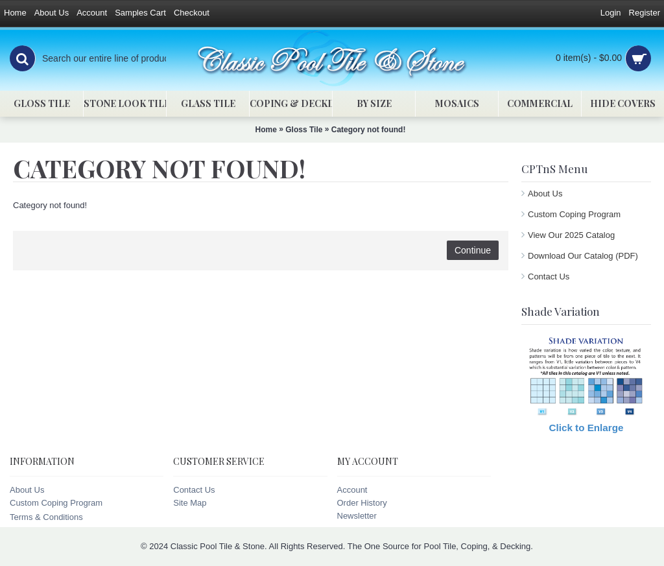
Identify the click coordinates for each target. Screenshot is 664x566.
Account (352, 490)
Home (266, 129)
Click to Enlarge (586, 427)
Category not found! (368, 129)
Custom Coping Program (574, 214)
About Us (545, 193)
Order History (362, 503)
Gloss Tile (303, 129)
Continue (473, 250)
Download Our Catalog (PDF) (583, 256)
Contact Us (548, 276)
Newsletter (357, 516)
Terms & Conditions (46, 517)
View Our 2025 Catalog (571, 235)
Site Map (189, 503)
